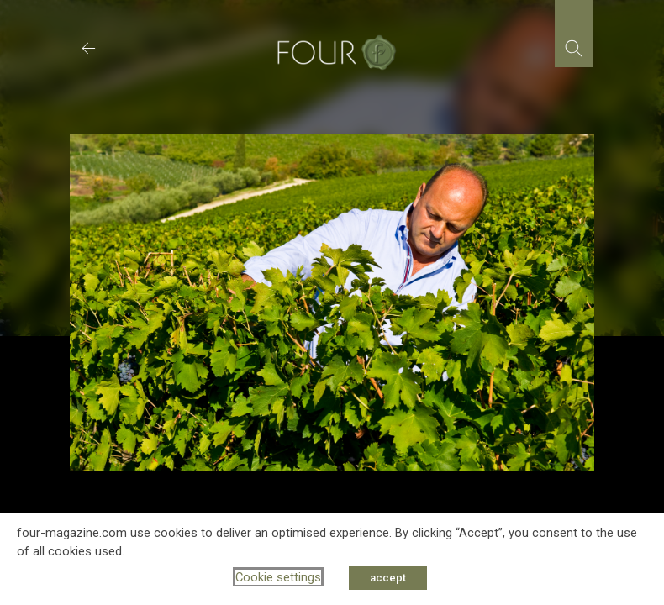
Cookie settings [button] (278, 577)
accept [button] (388, 577)
